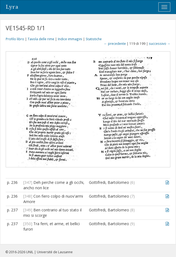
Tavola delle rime (41, 39)
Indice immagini (70, 39)
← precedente (115, 43)
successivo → (159, 43)
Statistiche (94, 39)
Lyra (12, 7)
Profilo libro (15, 39)
